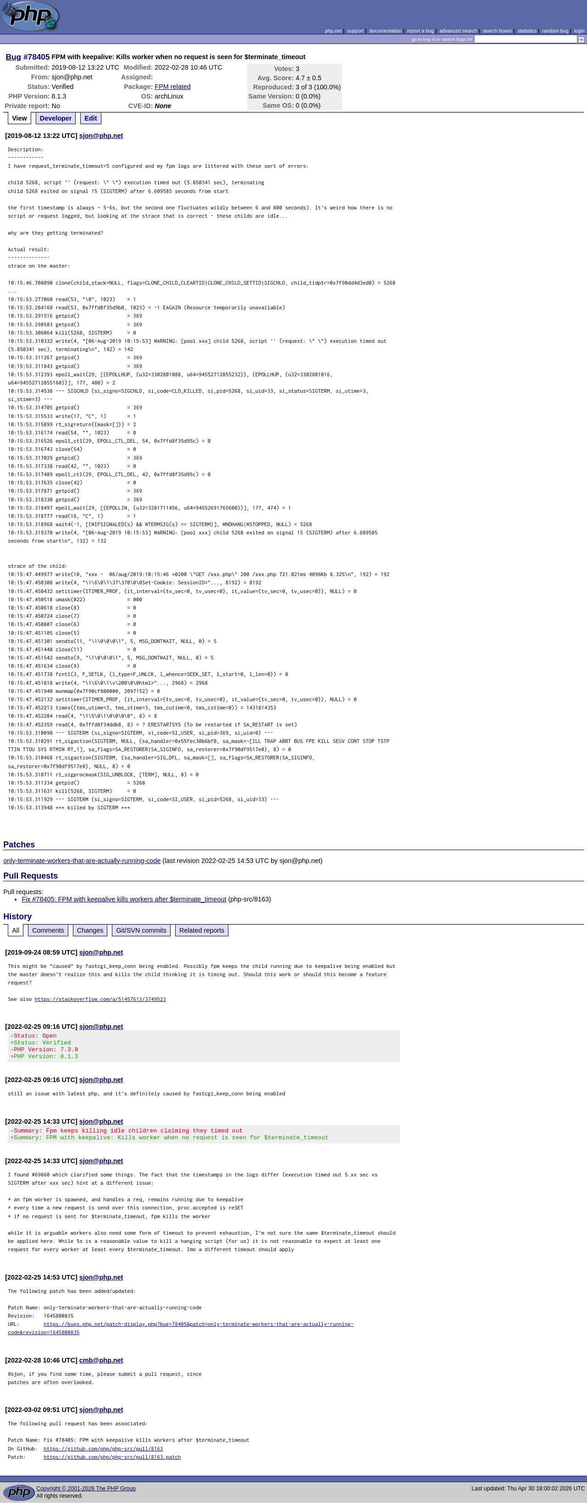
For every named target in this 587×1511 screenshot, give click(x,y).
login (579, 30)
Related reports (201, 930)
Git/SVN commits (141, 930)
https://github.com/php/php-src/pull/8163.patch (112, 1465)
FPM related (172, 86)
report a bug (420, 30)
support (355, 30)
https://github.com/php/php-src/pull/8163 (103, 1457)
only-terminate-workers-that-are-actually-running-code (82, 860)
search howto (497, 30)
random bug (555, 30)
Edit (90, 118)
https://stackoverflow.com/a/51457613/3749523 (100, 999)
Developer (56, 118)
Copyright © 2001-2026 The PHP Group (86, 1497)
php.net (333, 30)
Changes (90, 930)
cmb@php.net (101, 1368)
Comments (48, 930)
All (15, 930)
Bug (14, 56)
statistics (527, 30)
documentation (385, 30)
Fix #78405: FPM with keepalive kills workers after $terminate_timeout (124, 899)
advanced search (458, 30)
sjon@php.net (101, 135)
